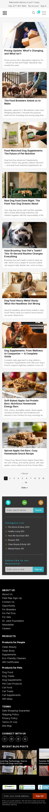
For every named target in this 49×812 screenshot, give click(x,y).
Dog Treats (8, 676)
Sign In (43, 6)
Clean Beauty (9, 647)
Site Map (7, 725)
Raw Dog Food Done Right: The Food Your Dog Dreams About (22, 202)
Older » (24, 487)
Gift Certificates (10, 662)
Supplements (9, 654)
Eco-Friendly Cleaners (14, 658)
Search (38, 510)
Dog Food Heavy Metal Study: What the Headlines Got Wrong (22, 302)
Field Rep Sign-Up (12, 598)
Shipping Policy (10, 714)
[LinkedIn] (25, 739)
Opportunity (8, 605)
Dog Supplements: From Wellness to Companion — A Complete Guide (23, 353)
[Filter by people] (41, 502)
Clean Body (8, 650)
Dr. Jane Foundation (13, 620)
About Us (7, 594)
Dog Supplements (11, 679)
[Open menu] (45, 13)
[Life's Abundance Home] (7, 13)
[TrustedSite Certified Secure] (9, 787)
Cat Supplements (11, 695)
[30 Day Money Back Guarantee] (27, 787)
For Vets (6, 617)
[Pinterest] (18, 739)
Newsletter (8, 624)
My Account (33, 6)
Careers (6, 628)
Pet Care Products (12, 683)
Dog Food (7, 672)
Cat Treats (7, 691)
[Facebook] (4, 739)
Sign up (38, 569)
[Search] (33, 12)
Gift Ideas (7, 698)
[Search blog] (19, 510)
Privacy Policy (10, 718)
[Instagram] (11, 739)
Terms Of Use (9, 722)
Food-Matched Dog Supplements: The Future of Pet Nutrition (23, 152)
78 (26, 482)
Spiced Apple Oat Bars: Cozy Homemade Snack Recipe (21, 452)
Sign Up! (40, 796)
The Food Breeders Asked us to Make (22, 102)
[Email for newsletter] (19, 569)
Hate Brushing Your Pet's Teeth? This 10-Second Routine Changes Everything (23, 253)
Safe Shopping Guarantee (16, 710)
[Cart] (38, 12)
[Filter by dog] (8, 502)
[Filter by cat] (24, 502)
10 (43, 478)
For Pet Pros (9, 613)
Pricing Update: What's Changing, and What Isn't (24, 52)
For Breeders (9, 609)
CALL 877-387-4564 (17, 6)
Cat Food (7, 687)
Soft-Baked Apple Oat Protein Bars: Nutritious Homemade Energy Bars (21, 403)
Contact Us (8, 601)
